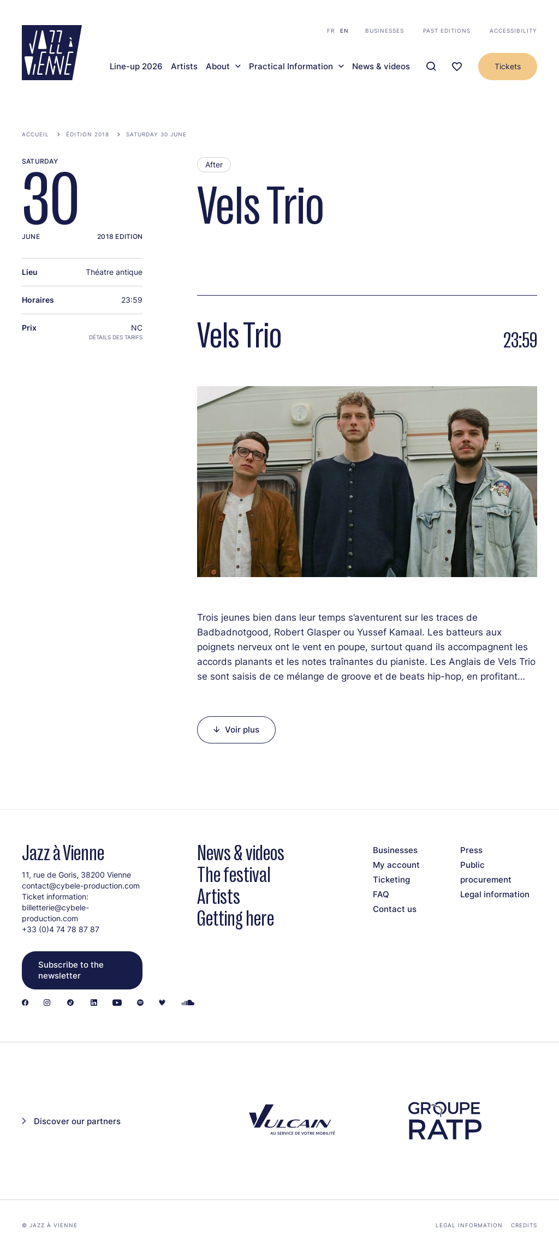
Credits (524, 1225)
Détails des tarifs (115, 337)
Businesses (384, 30)
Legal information (495, 894)
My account (396, 865)
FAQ (381, 894)
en (344, 30)
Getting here (235, 918)
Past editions (447, 30)
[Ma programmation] (457, 66)
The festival (234, 874)
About (218, 66)
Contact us (395, 909)
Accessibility (513, 30)
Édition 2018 (87, 134)
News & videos (381, 66)
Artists (184, 66)
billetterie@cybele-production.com (55, 912)
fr (331, 30)
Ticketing (391, 879)
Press (471, 850)
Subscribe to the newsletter (71, 970)
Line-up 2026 (136, 66)
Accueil (35, 134)
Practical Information (291, 66)
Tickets (508, 66)
